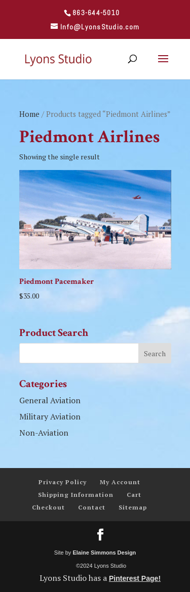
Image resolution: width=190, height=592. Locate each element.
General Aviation (50, 400)
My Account (120, 482)
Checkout (48, 507)
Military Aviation (50, 416)
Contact (91, 507)
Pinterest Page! (135, 578)
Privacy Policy (63, 482)
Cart (134, 494)
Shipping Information (75, 494)
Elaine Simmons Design (104, 552)
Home (29, 114)
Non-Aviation (43, 432)
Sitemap (133, 507)
